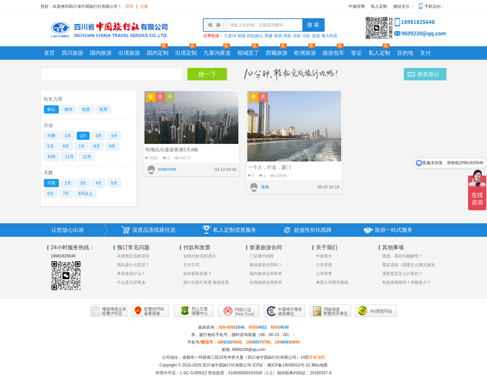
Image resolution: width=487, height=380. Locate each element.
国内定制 (157, 53)
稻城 (241, 35)
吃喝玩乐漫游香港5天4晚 (171, 149)
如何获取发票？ (197, 273)
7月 (81, 146)
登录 (129, 6)
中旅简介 (324, 256)
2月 (83, 135)
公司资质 (324, 264)
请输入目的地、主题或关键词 (256, 25)
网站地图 (319, 365)
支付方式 (191, 264)
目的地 (405, 53)
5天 (114, 183)
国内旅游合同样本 (266, 273)
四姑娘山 (255, 35)
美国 (316, 35)
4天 (98, 183)
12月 (87, 156)
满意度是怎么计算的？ (402, 273)
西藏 (268, 35)
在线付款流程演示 (199, 256)
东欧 (297, 35)
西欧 (287, 35)
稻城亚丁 (248, 53)
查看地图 (317, 357)
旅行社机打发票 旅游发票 (206, 282)
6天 (50, 193)
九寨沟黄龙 (217, 53)
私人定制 (379, 6)
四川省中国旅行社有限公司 (227, 365)
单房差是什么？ (131, 273)
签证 (356, 53)
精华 (69, 109)
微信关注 (401, 6)
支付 (425, 53)
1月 (68, 135)
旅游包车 (333, 53)
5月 (50, 146)
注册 (144, 6)
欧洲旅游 (305, 53)
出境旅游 (129, 53)
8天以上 (85, 193)
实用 (103, 109)
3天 (83, 183)
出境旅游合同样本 (266, 282)
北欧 (306, 35)
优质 (86, 109)
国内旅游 (101, 53)
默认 (51, 109)
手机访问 (432, 6)
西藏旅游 (276, 53)
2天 (68, 183)
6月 (66, 146)
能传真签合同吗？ (266, 264)
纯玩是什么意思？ (133, 264)
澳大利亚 (329, 35)
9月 (112, 146)
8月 (97, 146)
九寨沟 (230, 35)
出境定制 (186, 53)
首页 (49, 53)
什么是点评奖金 (131, 282)
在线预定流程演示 (133, 256)
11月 (69, 156)
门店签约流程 (262, 256)
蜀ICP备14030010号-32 (288, 365)
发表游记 (428, 74)
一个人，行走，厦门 (269, 167)
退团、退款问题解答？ (402, 256)
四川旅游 (72, 53)
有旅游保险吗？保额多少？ (406, 282)
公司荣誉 (324, 273)
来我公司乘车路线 (332, 282)
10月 (51, 156)
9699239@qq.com (248, 349)
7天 (66, 193)
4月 (114, 135)
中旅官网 (357, 6)
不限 (51, 135)
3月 (98, 135)
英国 (278, 35)
